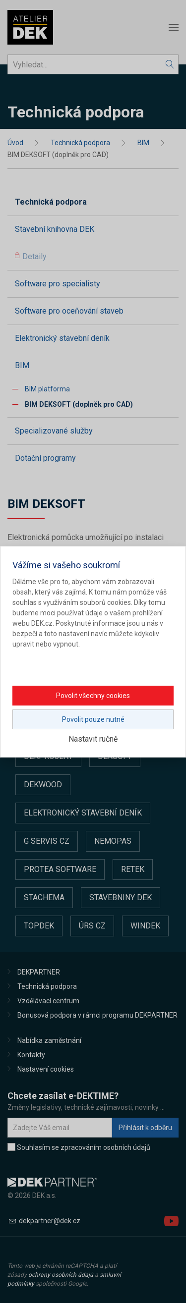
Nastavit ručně (93, 739)
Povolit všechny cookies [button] (93, 696)
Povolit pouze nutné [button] (93, 719)
